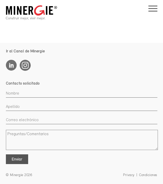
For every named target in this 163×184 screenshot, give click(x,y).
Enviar (17, 159)
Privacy (129, 175)
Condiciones (148, 175)
